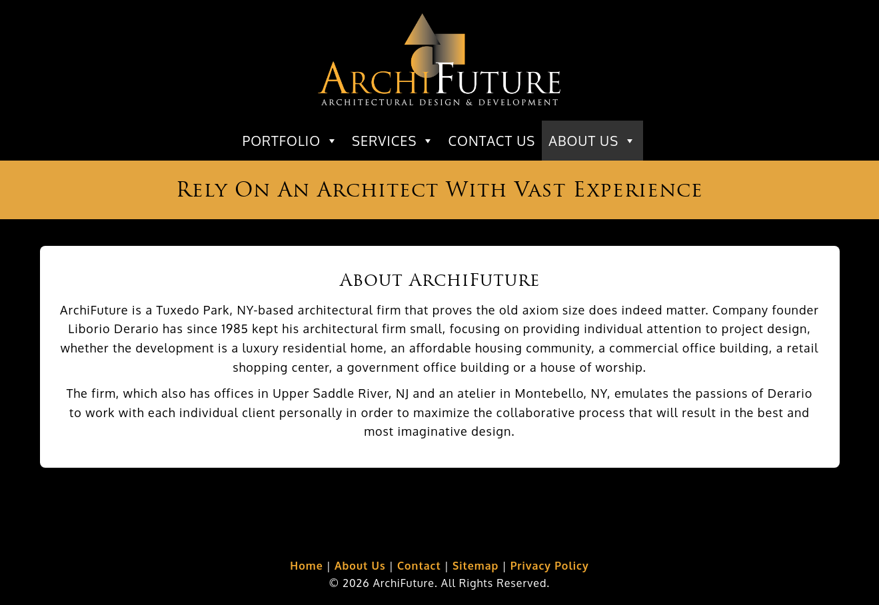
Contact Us (491, 140)
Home (306, 565)
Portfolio (291, 141)
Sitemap (475, 565)
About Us (592, 141)
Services (393, 141)
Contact (419, 565)
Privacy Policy (549, 565)
